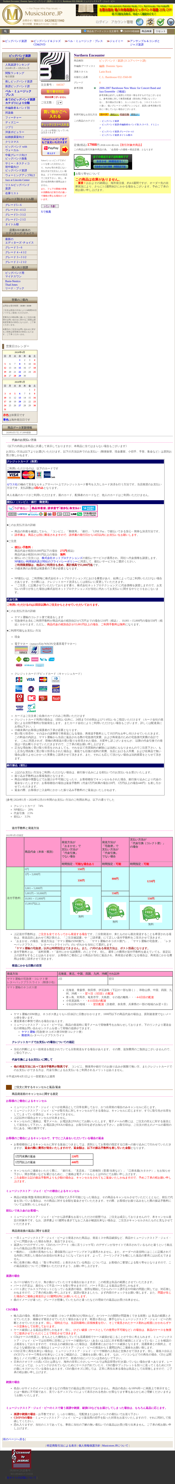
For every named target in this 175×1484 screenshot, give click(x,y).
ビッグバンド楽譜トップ (20, 57)
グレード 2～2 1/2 (15, 262)
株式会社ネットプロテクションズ (62, 558)
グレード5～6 (13, 205)
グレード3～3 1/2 (15, 214)
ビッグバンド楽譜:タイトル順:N (117, 135)
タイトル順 (12, 224)
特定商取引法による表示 (62, 1445)
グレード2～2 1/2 (15, 219)
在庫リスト (12, 193)
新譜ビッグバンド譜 (17, 86)
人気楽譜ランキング (17, 64)
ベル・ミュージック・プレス (85, 41)
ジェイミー (116, 41)
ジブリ (9, 127)
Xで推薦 (46, 211)
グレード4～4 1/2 (15, 209)
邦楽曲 (9, 112)
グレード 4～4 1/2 (15, 252)
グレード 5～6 (13, 247)
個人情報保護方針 (89, 1445)
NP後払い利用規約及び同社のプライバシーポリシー (46, 561)
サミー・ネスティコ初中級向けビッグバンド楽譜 (17, 167)
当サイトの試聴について (21, 1477)
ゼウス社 (12, 484)
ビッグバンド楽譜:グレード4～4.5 (118, 131)
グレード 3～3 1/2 (15, 257)
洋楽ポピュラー (14, 132)
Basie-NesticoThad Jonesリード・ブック (14, 285)
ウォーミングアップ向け (20, 175)
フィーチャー (13, 117)
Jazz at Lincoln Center (17, 180)
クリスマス (12, 141)
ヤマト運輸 (28, 1031)
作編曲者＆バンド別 (17, 107)
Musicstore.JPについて (115, 1445)
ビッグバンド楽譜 (16, 41)
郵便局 (26, 1035)
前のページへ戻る (14, 1439)
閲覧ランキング (14, 73)
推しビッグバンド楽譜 (18, 81)
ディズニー (12, 122)
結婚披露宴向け (14, 137)
